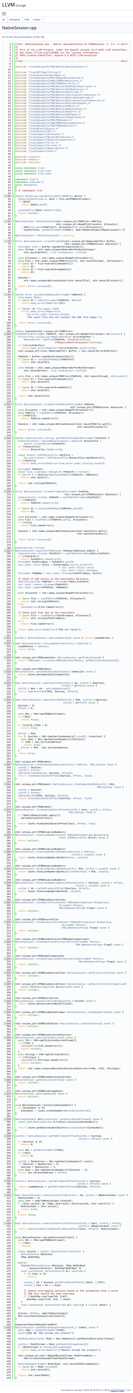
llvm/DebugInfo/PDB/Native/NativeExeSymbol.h (59, 103)
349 (7, 1023)
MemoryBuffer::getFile (38, 339)
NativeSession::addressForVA (41, 682)
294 (7, 868)
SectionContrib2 (55, 1304)
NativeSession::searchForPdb (34, 550)
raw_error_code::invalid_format (47, 314)
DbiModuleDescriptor (31, 1338)
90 (7, 294)
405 (7, 1181)
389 (7, 1135)
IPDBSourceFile (77, 837)
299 (7, 882)
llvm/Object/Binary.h (43, 128)
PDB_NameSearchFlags (72, 908)
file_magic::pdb (46, 308)
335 (7, 984)
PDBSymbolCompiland (80, 834)
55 (7, 196)
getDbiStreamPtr (51, 196)
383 (7, 1119)
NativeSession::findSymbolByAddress (39, 764)
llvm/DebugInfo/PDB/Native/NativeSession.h (58, 66)
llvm (40, 167)
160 (7, 491)
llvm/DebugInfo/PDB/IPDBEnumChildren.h (55, 80)
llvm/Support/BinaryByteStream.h (51, 137)
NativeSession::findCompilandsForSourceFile (44, 941)
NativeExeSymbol (75, 1110)
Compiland (102, 834)
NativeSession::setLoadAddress (42, 643)
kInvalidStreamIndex (56, 1347)
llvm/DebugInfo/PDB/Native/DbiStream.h (55, 91)
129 (7, 404)
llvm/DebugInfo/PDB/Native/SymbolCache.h (56, 117)
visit (31, 1271)
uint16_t (91, 1195)
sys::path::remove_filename (36, 584)
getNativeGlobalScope (100, 660)
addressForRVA (37, 691)
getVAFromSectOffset (51, 888)
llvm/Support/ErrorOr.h (44, 145)
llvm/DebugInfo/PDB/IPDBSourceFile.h (54, 83)
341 (7, 1000)
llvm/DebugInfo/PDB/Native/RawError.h (54, 111)
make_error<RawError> (45, 303)
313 (7, 922)
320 (7, 941)
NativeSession (43, 1121)
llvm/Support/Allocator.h (46, 134)
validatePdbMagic (45, 294)
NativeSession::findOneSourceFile (37, 922)
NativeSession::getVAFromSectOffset (52, 1181)
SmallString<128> (29, 581)
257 (7, 764)
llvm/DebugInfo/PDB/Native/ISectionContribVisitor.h (64, 94)
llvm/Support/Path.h (42, 151)
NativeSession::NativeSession (35, 221)
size (80, 736)
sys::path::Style (29, 564)
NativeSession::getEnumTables (80, 1023)
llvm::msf (44, 170)
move (39, 227)
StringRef (24, 246)
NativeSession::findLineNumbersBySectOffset (44, 882)
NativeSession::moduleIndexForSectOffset (49, 1223)
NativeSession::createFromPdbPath (46, 404)
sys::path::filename (59, 573)
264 (7, 784)
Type (109, 764)
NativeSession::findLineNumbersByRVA (40, 868)
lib (3, 19)
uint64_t (20, 637)
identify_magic (47, 300)
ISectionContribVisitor (65, 1251)
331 (7, 972)
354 (7, 1037)
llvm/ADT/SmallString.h (44, 72)
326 (7, 958)
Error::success (38, 286)
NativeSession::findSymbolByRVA (74, 784)
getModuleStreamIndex (70, 1344)
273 (7, 809)
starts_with (78, 564)
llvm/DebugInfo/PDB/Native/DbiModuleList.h (58, 89)
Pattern (78, 905)
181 (7, 550)
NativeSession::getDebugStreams (88, 1012)
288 (7, 851)
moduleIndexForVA (39, 1228)
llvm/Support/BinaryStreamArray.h (51, 139)
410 (7, 1195)
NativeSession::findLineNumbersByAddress (42, 851)
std (31, 227)
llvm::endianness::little (67, 252)
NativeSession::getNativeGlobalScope (63, 1119)
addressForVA (26, 773)
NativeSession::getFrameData (34, 1093)
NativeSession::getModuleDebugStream (40, 1327)
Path (35, 246)
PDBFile (68, 196)
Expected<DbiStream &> (33, 198)
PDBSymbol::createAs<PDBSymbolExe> (51, 660)
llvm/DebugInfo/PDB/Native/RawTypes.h (54, 114)
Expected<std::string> (40, 438)
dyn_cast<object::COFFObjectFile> (46, 457)
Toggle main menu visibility (5, 12)
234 (7, 699)
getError (85, 348)
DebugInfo (14, 19)
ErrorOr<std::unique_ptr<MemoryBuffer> (44, 336)
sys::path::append (30, 587)
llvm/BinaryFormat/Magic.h (47, 75)
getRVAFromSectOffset (62, 1186)
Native (37, 19)
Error (18, 241)
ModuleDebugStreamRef (32, 1363)
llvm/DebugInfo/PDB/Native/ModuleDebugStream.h (61, 97)
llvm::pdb (44, 173)
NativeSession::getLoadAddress (48, 637)
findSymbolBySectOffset (43, 775)
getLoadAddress (56, 688)
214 (7, 643)
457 (7, 1327)
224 (7, 671)
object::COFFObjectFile (41, 455)
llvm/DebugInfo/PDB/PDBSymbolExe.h (52, 125)
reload (49, 1366)
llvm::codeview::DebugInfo (44, 471)
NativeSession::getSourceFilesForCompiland (96, 984)
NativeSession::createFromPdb (43, 241)
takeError (49, 210)
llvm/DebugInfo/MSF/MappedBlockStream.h (56, 77)
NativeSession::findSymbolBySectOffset (41, 809)
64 (7, 221)
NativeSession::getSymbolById (35, 671)
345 (7, 1012)
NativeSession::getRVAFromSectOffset (52, 1135)
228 (7, 682)
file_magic (25, 297)
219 (7, 657)
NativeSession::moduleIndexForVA (44, 1195)
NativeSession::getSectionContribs (38, 1079)
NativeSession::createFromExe (43, 491)
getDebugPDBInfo (61, 474)
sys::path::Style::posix (78, 567)
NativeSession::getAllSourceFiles (89, 972)
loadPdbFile (23, 333)
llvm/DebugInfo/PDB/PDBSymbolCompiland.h (56, 123)
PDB (27, 19)
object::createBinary (38, 443)
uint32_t (85, 682)
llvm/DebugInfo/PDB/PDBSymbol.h (50, 120)
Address (82, 643)
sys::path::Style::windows (79, 570)
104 (7, 333)
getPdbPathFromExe (68, 438)
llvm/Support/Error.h (43, 142)
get (41, 204)
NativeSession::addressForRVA (42, 699)
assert (22, 1333)
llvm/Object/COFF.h (42, 131)
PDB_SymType (97, 764)
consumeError (26, 210)
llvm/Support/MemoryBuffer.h (48, 148)
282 (7, 834)
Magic (37, 297)
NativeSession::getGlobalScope (77, 657)
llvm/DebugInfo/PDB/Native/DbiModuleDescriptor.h (62, 86)
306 (7, 902)
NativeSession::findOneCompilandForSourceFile (46, 958)
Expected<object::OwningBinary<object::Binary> (49, 440)
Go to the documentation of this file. (23, 37)
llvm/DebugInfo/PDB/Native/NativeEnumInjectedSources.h (66, 100)
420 (7, 1223)
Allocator (114, 333)
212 (7, 637)
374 (7, 1093)
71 (7, 241)
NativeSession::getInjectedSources (38, 1037)
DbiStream (31, 196)
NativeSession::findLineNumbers (36, 834)
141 (7, 438)
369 (7, 1079)
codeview (35, 182)
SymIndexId (63, 671)
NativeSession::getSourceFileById (37, 1000)
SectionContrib (55, 1271)
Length (88, 854)
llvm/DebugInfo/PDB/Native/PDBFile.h (54, 106)
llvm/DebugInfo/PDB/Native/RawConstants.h (57, 108)
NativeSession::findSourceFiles (36, 902)
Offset (80, 685)
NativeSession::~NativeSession (35, 235)
